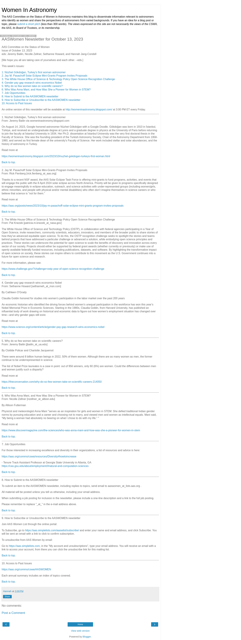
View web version (80, 630)
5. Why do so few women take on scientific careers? (32, 86)
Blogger (87, 636)
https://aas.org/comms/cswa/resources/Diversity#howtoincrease (39, 456)
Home (80, 624)
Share (7, 596)
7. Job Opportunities (13, 92)
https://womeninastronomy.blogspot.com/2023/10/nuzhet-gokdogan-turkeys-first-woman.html (56, 156)
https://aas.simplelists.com (24, 546)
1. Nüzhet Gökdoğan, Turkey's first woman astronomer (34, 72)
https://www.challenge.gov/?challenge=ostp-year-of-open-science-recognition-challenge (53, 268)
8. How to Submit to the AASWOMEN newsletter (30, 96)
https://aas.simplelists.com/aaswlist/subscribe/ (52, 530)
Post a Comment (13, 613)
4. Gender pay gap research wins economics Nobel (32, 82)
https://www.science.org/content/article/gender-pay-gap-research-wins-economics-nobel (53, 327)
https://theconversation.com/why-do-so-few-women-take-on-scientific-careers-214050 (52, 381)
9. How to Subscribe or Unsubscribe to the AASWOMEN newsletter (41, 100)
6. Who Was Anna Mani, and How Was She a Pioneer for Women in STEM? (46, 89)
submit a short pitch (28, 24)
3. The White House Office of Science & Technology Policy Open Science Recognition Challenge (58, 79)
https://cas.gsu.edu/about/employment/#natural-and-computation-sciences (45, 466)
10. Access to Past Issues (17, 103)
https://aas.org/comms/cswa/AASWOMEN (26, 569)
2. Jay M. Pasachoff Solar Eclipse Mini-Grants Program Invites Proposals (44, 75)
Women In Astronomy (29, 10)
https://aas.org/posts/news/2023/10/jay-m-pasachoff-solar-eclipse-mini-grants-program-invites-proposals (63, 205)
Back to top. (9, 162)
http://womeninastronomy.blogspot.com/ (89, 109)
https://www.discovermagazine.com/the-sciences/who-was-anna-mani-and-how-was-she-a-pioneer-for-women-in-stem (71, 430)
